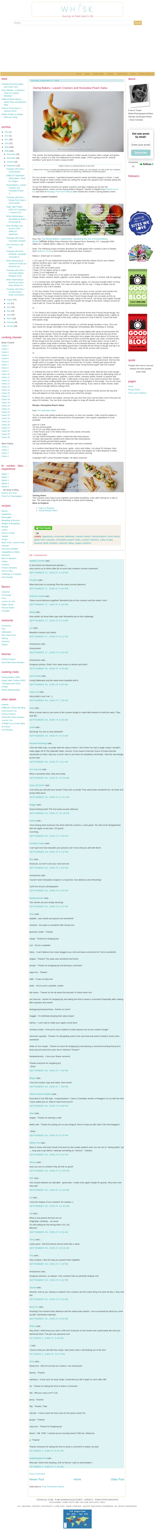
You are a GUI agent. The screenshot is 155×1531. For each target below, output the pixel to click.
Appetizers (6, 514)
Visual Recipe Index (48, 510)
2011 (7, 140)
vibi (30, 1213)
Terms (133, 74)
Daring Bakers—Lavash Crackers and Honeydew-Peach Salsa (70, 87)
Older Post (117, 1479)
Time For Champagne (12, 496)
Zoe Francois (35, 769)
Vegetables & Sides (11, 552)
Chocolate (6, 595)
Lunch (4, 530)
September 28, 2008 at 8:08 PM (48, 1106)
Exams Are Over (9, 493)
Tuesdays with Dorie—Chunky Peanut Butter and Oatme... (15, 292)
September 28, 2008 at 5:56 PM (48, 868)
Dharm (32, 1326)
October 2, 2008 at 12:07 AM (47, 1354)
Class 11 (6, 377)
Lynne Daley (35, 676)
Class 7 (5, 365)
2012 (7, 136)
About (87, 74)
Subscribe (141, 152)
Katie (31, 708)
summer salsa (66, 543)
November (11, 158)
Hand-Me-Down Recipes (13, 662)
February (11, 322)
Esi (30, 1197)
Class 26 (6, 424)
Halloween (6, 632)
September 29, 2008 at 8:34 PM (48, 1280)
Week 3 (5, 480)
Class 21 (6, 409)
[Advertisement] (29, 51)
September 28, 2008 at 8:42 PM (48, 1154)
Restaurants (122, 74)
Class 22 (6, 412)
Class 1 (5, 346)
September (12, 166)
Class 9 (5, 371)
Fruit (4, 598)
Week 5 (5, 486)
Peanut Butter (8, 607)
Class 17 (6, 396)
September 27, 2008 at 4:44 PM (48, 588)
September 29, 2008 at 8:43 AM (48, 1232)
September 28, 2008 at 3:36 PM (48, 836)
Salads (5, 536)
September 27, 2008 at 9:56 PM (48, 652)
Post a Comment (37, 1474)
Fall (3, 629)
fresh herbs (114, 536)
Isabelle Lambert (37, 561)
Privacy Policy (134, 390)
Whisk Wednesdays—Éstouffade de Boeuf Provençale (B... (16, 219)
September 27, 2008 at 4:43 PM (48, 572)
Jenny (32, 1239)
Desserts (6, 555)
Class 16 (6, 393)
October (10, 162)
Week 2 (5, 477)
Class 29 (6, 434)
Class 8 (5, 368)
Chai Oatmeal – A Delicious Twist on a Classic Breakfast (13, 93)
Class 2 (5, 349)
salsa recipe (106, 539)
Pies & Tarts (7, 571)
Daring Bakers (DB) (11, 677)
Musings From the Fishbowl (60, 191)
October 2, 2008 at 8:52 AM (46, 1451)
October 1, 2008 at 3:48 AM (46, 1338)
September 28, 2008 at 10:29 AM (49, 778)
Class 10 (6, 374)
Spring (5, 638)
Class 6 (5, 361)
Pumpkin (6, 611)
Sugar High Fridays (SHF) (14, 680)
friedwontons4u (36, 898)
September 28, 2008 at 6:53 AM (48, 684)
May (9, 311)
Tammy (32, 1162)
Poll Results (7, 730)
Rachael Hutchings (38, 743)
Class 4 (5, 355)
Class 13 (6, 383)
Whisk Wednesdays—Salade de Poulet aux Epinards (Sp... (16, 264)
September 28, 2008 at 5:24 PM (48, 852)
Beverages (7, 517)
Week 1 (5, 474)
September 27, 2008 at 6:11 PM (48, 620)
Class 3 (5, 352)
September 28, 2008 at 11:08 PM (49, 1171)
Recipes (110, 74)
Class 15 (6, 390)
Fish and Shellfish (10, 549)
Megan (32, 1078)
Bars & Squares (9, 558)
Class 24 (6, 418)
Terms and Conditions (137, 393)
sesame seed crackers (46, 543)
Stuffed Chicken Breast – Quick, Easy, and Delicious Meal (14, 102)
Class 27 (6, 428)
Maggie (32, 805)
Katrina (32, 820)
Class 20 (6, 406)
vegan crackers (83, 543)
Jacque (32, 1287)
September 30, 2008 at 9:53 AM (48, 1319)
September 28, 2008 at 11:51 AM (49, 797)
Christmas (6, 625)
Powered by (141, 164)
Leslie (32, 727)
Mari (31, 859)
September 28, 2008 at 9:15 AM (48, 736)
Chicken (5, 545)
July (9, 303)
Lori (31, 628)
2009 (7, 147)
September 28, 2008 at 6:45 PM (48, 890)
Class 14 (6, 387)
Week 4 (5, 483)
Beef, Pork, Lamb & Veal (13, 542)
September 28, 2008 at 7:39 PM (48, 1086)
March (10, 318)
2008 (7, 151)
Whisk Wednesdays (11, 690)
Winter (5, 644)
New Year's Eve (9, 635)
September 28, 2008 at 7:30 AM (48, 700)
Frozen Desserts (9, 568)
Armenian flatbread (65, 536)
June (9, 307)
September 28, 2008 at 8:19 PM (48, 1135)
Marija (32, 612)
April (9, 315)
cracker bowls (83, 536)
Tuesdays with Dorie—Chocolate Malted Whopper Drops (15, 273)
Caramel (5, 592)
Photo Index (98, 74)
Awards (5, 704)
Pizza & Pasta (8, 533)
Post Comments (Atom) (53, 1486)
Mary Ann (33, 1307)
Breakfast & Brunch (11, 520)
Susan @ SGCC (37, 785)
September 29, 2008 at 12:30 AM (49, 1190)
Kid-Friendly (7, 577)
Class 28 (6, 431)
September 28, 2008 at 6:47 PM (48, 906)
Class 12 (6, 380)
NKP (31, 1178)
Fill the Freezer (9, 659)
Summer (5, 641)
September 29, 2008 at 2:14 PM (48, 1264)
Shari (31, 914)
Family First (34, 1143)
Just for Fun (7, 720)
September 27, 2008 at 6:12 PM (48, 636)
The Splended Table (46, 410)
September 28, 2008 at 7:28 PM (48, 1070)
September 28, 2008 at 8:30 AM (48, 720)
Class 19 (6, 402)
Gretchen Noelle (36, 596)
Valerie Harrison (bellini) (40, 1094)
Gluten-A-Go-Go (44, 251)
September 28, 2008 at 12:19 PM (49, 813)
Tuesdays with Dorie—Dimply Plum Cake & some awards (16, 200)
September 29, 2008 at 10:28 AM (49, 1248)
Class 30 (6, 437)
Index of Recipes (46, 508)
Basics (5, 511)
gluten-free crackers (44, 539)
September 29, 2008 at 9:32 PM (48, 1299)
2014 (7, 132)
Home (78, 74)
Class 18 (6, 399)
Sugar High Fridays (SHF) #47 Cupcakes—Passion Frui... (16, 210)
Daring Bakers (99, 536)
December (11, 154)
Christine (33, 580)
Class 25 (6, 421)
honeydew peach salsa (68, 539)
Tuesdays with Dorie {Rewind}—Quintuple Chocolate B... (16, 254)
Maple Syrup (7, 604)
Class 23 (6, 415)
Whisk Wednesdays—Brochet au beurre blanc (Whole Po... (15, 283)
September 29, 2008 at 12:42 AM (49, 1206)
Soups (5, 539)
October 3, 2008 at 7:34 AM (46, 1467)
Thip (31, 1255)
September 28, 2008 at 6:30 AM (48, 668)
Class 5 (5, 358)
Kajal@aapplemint (37, 1458)
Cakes (5, 561)
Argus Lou (34, 692)
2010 (7, 143)
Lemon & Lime (8, 601)
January (10, 326)
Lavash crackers (90, 539)
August (10, 300)
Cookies (5, 564)
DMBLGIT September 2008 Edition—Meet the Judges (15, 178)
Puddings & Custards (11, 574)
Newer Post (36, 1479)
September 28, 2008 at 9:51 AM (48, 762)
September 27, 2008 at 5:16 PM (48, 604)
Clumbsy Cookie (37, 843)
